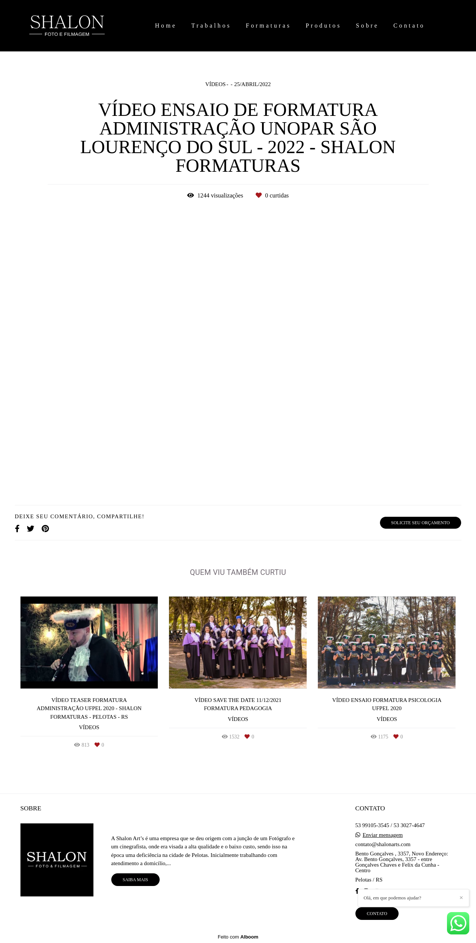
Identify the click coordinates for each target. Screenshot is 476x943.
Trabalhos (211, 25)
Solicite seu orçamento (420, 522)
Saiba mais (135, 879)
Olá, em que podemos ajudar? (392, 897)
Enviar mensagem (382, 835)
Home (166, 25)
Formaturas (268, 25)
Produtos (323, 25)
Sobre (367, 25)
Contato (409, 25)
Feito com (238, 937)
